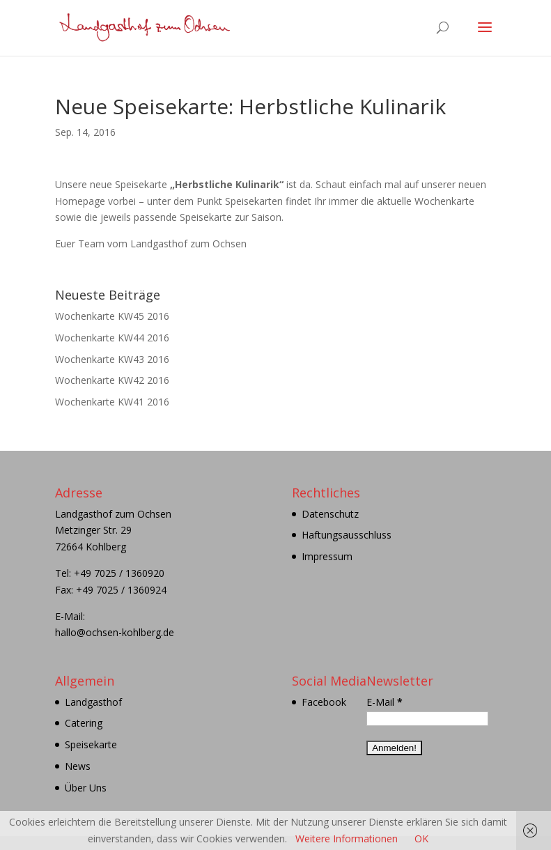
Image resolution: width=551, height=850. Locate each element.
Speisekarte (91, 744)
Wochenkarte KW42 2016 (112, 380)
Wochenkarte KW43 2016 (112, 359)
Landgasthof (93, 702)
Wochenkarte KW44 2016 (112, 337)
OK (421, 838)
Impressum (327, 556)
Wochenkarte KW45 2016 (112, 316)
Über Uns (86, 787)
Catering (83, 722)
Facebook (324, 702)
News (78, 766)
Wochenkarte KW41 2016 (112, 401)
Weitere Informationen (346, 838)
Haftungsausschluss (346, 534)
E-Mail (384, 702)
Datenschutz (330, 513)
